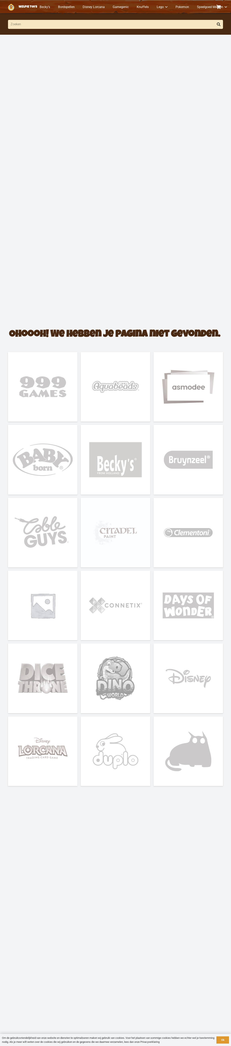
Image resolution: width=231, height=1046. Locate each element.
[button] (166, 7)
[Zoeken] (115, 24)
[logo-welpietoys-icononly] (11, 7)
